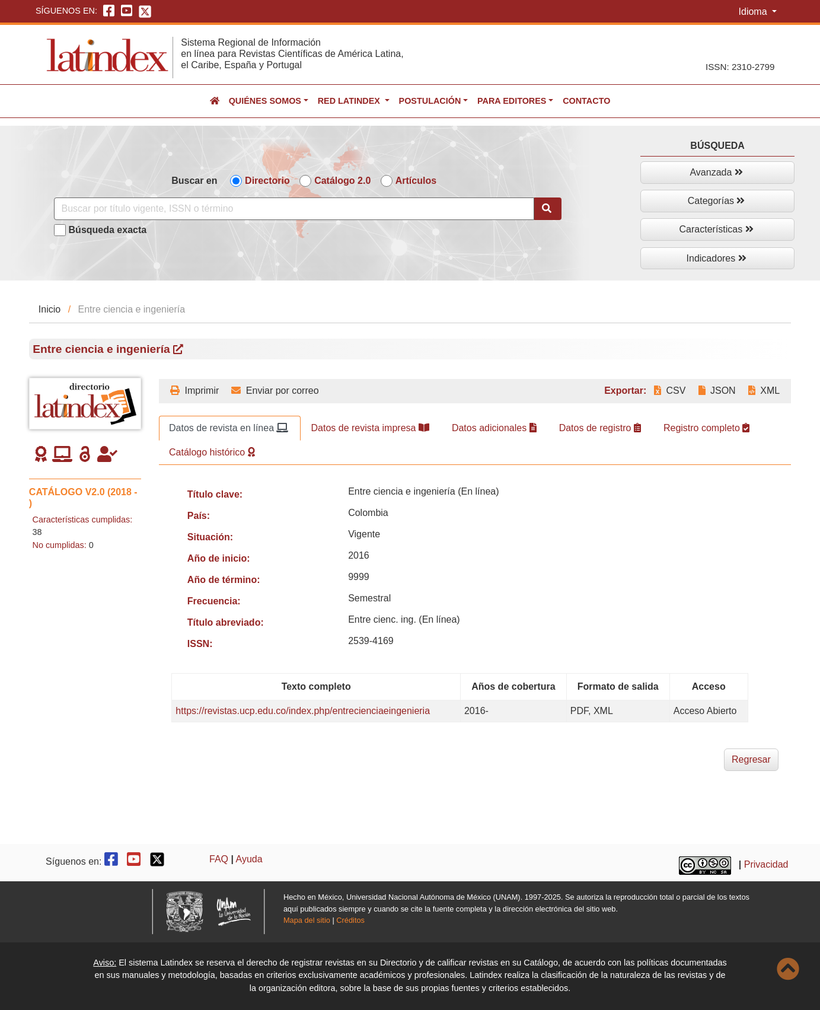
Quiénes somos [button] (265, 101)
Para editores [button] (511, 101)
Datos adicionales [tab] (494, 428)
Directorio (267, 181)
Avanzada (716, 172)
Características (716, 229)
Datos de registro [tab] (600, 428)
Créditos (350, 920)
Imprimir (194, 390)
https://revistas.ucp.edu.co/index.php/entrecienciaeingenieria (303, 711)
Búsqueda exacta (108, 230)
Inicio (49, 309)
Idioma (754, 12)
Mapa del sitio (306, 920)
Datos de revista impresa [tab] (370, 428)
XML (764, 390)
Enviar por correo (274, 390)
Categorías (716, 201)
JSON (717, 390)
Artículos (415, 181)
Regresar (751, 759)
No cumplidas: (60, 545)
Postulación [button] (430, 101)
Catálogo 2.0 (342, 181)
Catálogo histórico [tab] (212, 452)
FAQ (218, 859)
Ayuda (249, 859)
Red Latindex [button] (350, 101)
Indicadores (716, 258)
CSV (669, 390)
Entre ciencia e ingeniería (108, 349)
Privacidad (766, 864)
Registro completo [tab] (706, 428)
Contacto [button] (586, 101)
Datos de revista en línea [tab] (228, 428)
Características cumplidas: (83, 519)
